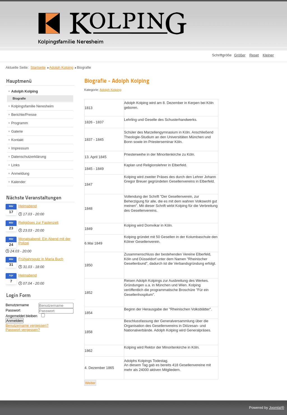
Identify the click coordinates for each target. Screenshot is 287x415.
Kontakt (17, 140)
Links (15, 165)
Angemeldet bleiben (21, 316)
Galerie (17, 131)
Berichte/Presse (23, 114)
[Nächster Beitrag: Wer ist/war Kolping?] (90, 383)
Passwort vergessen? (23, 330)
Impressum (20, 148)
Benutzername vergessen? (27, 325)
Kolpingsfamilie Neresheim (32, 106)
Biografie (19, 98)
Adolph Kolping (24, 91)
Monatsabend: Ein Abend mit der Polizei (44, 241)
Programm (19, 123)
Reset (254, 55)
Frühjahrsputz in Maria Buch (40, 259)
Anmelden (14, 321)
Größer (240, 55)
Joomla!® (276, 407)
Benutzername (17, 305)
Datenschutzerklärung (28, 157)
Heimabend (27, 206)
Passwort (13, 310)
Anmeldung (20, 173)
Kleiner (268, 55)
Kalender (18, 182)
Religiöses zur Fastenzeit (38, 222)
